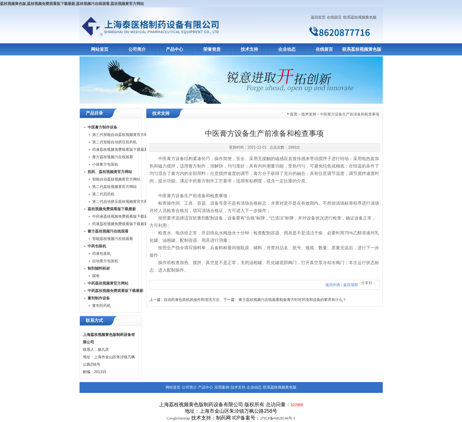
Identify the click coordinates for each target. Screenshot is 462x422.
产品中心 (174, 49)
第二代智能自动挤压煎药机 (114, 142)
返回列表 (333, 285)
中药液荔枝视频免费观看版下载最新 (122, 216)
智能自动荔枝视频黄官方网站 (116, 179)
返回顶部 (350, 285)
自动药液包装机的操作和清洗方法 (191, 300)
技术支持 (249, 49)
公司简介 (137, 49)
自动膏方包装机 (105, 261)
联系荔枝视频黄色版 (360, 17)
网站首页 (99, 49)
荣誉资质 (212, 49)
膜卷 (96, 276)
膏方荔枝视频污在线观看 (112, 157)
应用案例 (221, 387)
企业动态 (287, 49)
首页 (293, 114)
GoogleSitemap (178, 418)
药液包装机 (101, 253)
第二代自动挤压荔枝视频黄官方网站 (122, 201)
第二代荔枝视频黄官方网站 (114, 187)
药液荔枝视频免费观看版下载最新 (120, 149)
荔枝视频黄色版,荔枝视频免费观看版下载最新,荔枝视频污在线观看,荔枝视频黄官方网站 (72, 4)
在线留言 (334, 17)
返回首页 (318, 17)
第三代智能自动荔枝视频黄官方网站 (122, 135)
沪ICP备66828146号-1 (277, 418)
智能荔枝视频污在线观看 (112, 239)
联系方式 (94, 320)
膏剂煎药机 (101, 305)
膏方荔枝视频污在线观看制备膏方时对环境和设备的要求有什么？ (292, 300)
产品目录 (94, 113)
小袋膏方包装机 (105, 164)
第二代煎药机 (103, 194)
